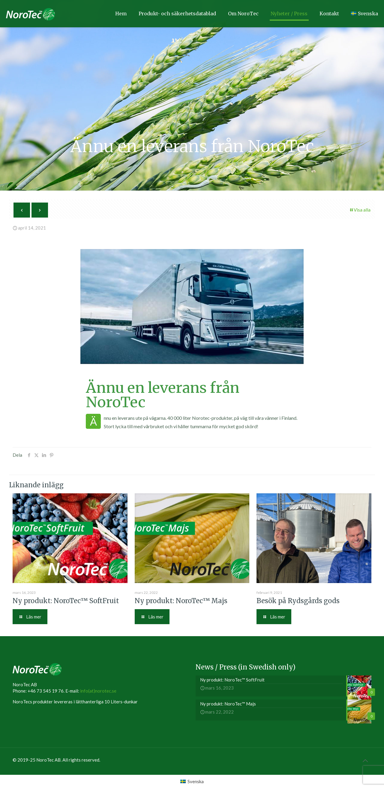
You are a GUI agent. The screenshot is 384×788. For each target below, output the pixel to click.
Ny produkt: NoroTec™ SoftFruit (66, 601)
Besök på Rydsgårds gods (298, 601)
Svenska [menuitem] (196, 781)
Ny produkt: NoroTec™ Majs (181, 601)
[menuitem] (192, 781)
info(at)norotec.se (98, 690)
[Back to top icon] (365, 760)
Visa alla (359, 209)
